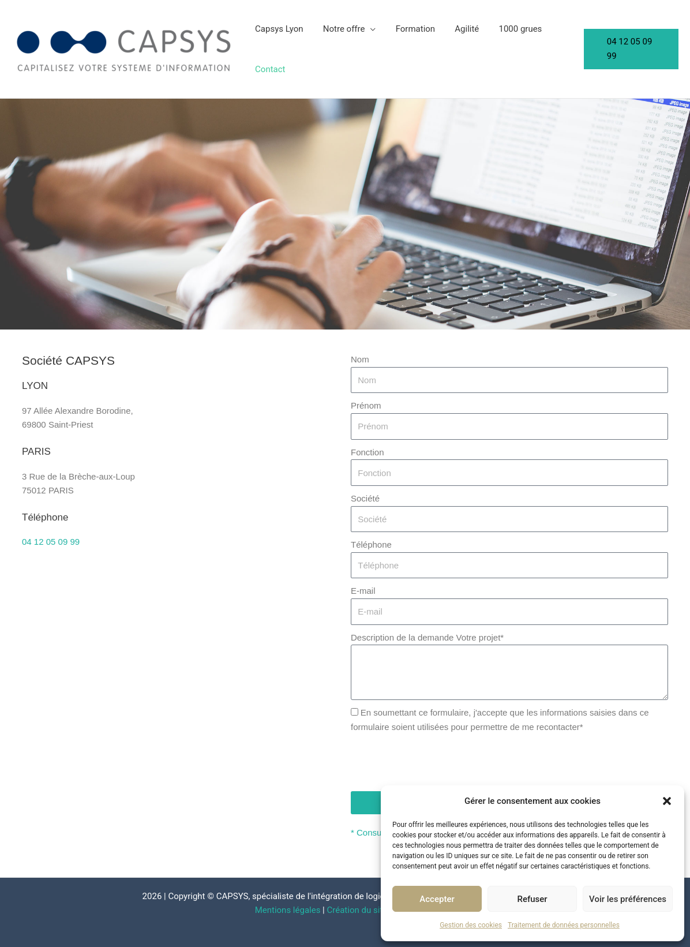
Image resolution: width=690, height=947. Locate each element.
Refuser (532, 899)
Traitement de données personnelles (564, 925)
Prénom (366, 405)
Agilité (459, 29)
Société (365, 498)
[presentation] (438, 762)
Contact (269, 69)
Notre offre (341, 29)
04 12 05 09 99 (51, 542)
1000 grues (509, 29)
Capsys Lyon (278, 29)
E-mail (363, 591)
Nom (360, 359)
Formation (409, 29)
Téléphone (371, 544)
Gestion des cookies (471, 925)
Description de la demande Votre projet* (427, 637)
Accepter (436, 899)
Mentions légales (288, 910)
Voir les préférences (627, 899)
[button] (667, 801)
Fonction (367, 452)
